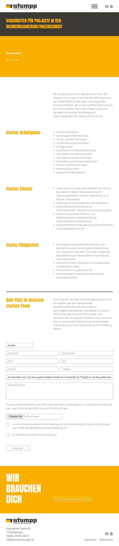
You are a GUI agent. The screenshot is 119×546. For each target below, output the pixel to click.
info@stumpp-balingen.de (20, 539)
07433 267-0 (22, 536)
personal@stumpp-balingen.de (69, 310)
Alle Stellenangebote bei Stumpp (72, 498)
